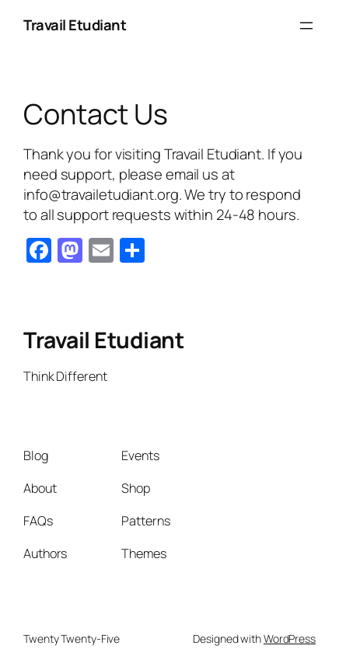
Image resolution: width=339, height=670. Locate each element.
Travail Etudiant (74, 25)
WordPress (290, 638)
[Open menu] (306, 25)
